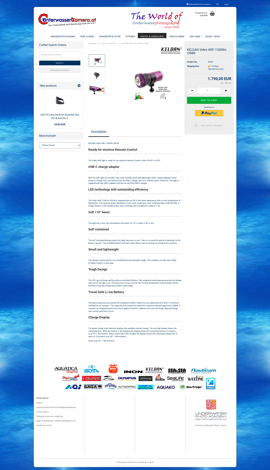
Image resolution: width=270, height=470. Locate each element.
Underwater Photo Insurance (198, 4)
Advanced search (59, 73)
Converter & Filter (109, 36)
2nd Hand (194, 36)
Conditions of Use (44, 428)
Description (99, 134)
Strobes (130, 36)
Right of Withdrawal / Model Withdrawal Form (56, 424)
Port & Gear (87, 36)
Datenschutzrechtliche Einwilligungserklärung (56, 410)
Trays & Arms (176, 36)
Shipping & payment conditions (49, 419)
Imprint (39, 406)
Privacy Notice (42, 415)
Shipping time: (193, 69)
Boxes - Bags (213, 36)
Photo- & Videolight (152, 36)
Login (226, 4)
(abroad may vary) (215, 72)
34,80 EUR (59, 127)
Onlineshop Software (126, 465)
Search (60, 66)
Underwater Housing (62, 36)
